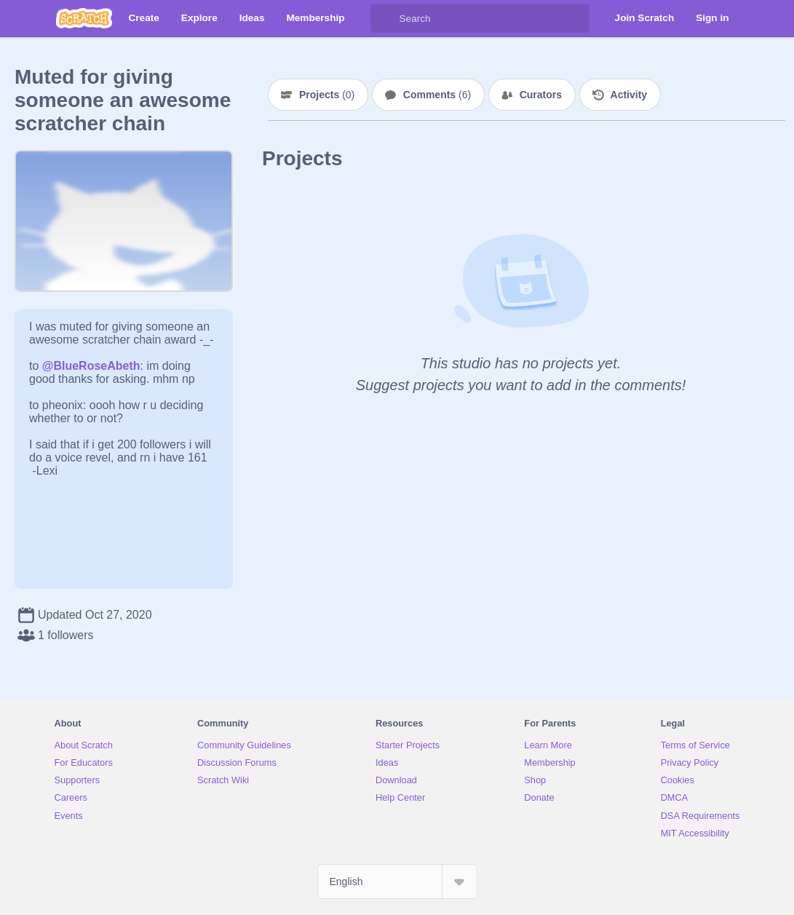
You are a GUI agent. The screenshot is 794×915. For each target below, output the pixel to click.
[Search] (385, 18)
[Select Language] (397, 881)
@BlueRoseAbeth (91, 366)
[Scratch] (84, 18)
